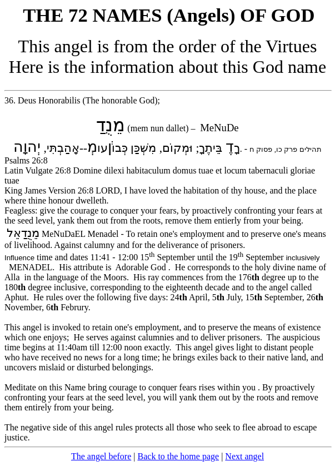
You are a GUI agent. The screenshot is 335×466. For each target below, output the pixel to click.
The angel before (101, 456)
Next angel (244, 456)
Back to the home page (178, 456)
